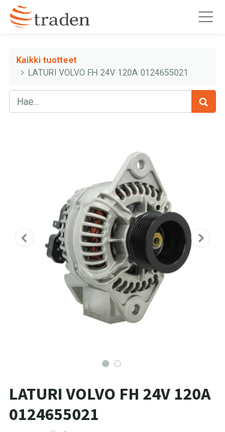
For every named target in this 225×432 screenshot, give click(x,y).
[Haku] (203, 101)
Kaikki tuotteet (46, 60)
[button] (24, 238)
